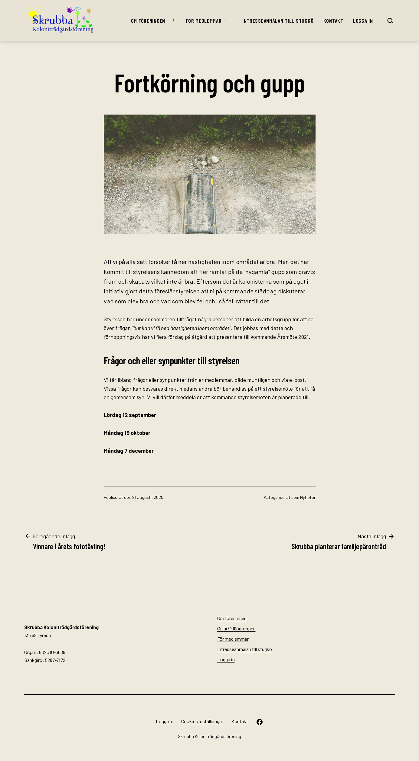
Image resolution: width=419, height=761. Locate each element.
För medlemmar (203, 20)
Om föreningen (148, 20)
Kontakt (333, 20)
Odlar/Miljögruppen (236, 628)
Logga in (363, 20)
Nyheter (308, 497)
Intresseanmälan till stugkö (277, 20)
